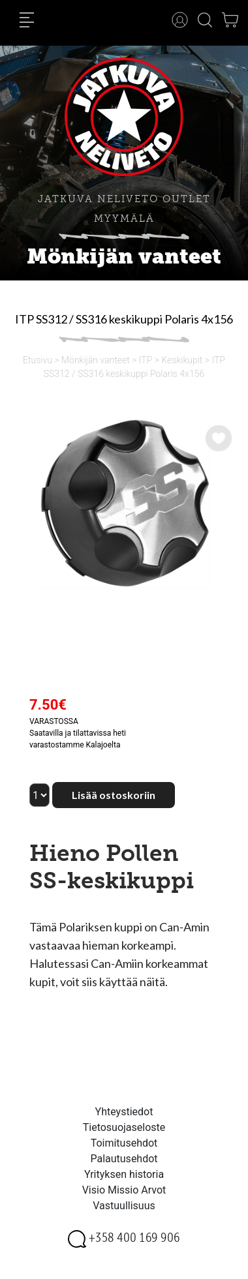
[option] (124, 503)
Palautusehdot (123, 1158)
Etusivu (37, 360)
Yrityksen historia (124, 1174)
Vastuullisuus (124, 1205)
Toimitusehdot (124, 1143)
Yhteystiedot (124, 1112)
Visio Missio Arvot (124, 1190)
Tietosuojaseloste (124, 1127)
